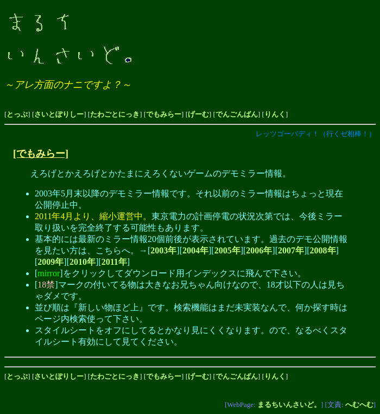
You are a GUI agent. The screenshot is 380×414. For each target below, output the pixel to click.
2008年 (323, 250)
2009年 (50, 261)
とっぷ (17, 114)
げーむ (198, 114)
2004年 (195, 250)
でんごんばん (237, 114)
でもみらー (163, 114)
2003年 (163, 250)
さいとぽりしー (59, 114)
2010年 (82, 261)
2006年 (259, 250)
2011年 (114, 261)
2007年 (291, 250)
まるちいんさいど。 (289, 404)
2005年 (227, 250)
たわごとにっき (115, 114)
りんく (275, 114)
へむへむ (359, 404)
